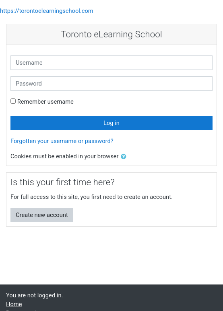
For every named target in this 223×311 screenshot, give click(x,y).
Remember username (45, 101)
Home (14, 304)
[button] (125, 157)
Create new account (42, 215)
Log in (111, 123)
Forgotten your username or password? (62, 141)
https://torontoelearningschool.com (46, 10)
